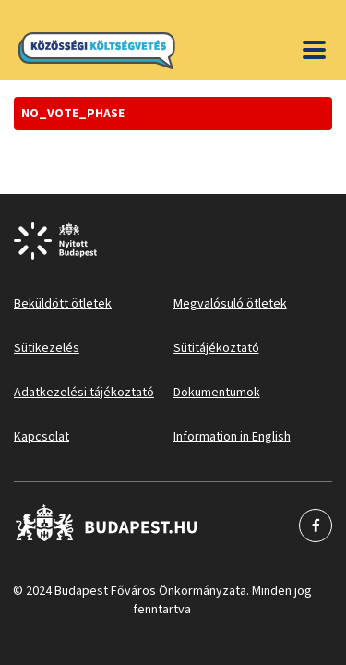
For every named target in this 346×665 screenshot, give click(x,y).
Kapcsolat (41, 437)
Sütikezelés (46, 348)
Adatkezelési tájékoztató (84, 392)
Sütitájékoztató (216, 348)
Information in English (232, 437)
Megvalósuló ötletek (230, 304)
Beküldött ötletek (63, 304)
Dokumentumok (216, 392)
